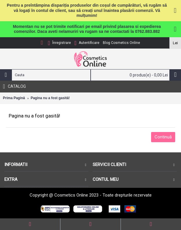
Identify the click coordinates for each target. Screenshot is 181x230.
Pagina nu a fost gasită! (50, 98)
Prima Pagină (14, 98)
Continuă (163, 137)
